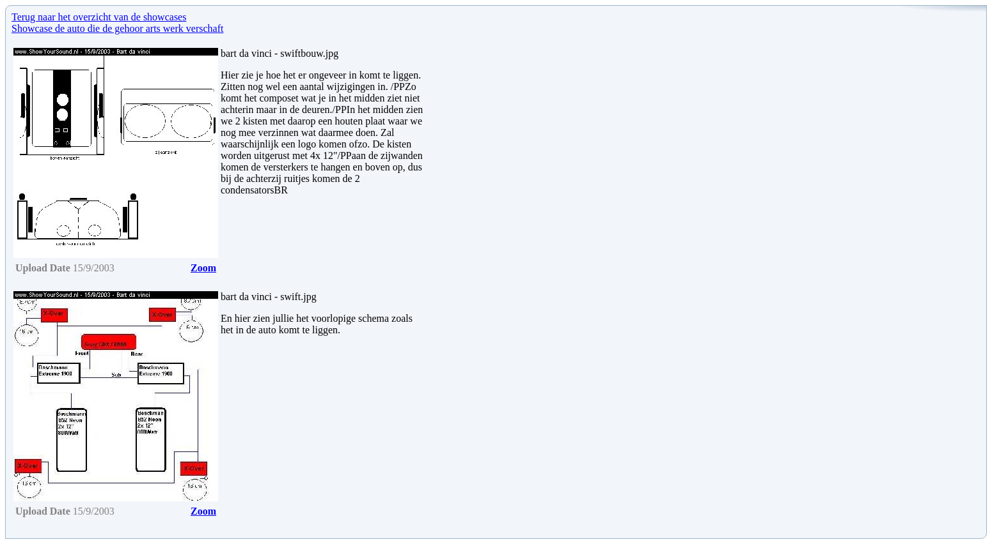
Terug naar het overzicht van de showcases (99, 16)
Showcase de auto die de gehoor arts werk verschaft (117, 28)
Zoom (203, 267)
